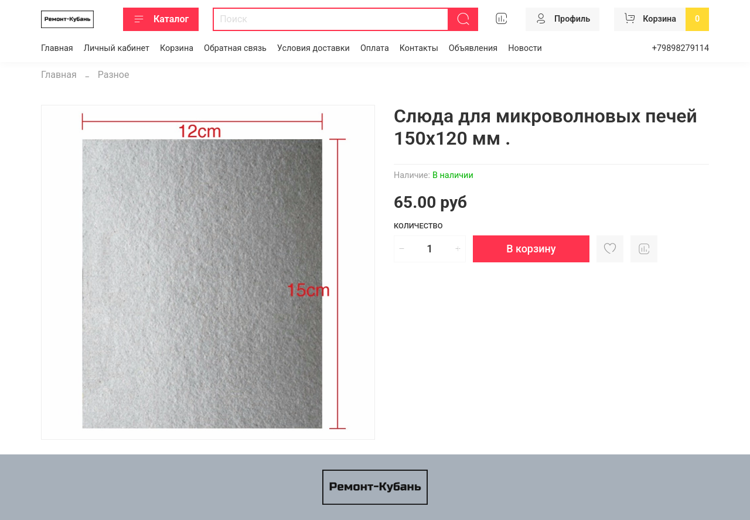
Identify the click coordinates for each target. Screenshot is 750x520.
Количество (418, 225)
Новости (525, 48)
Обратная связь (235, 48)
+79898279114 (680, 48)
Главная (57, 48)
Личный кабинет (116, 48)
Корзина (176, 48)
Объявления (473, 48)
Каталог (161, 19)
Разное (113, 74)
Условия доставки (313, 48)
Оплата (374, 48)
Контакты (419, 48)
